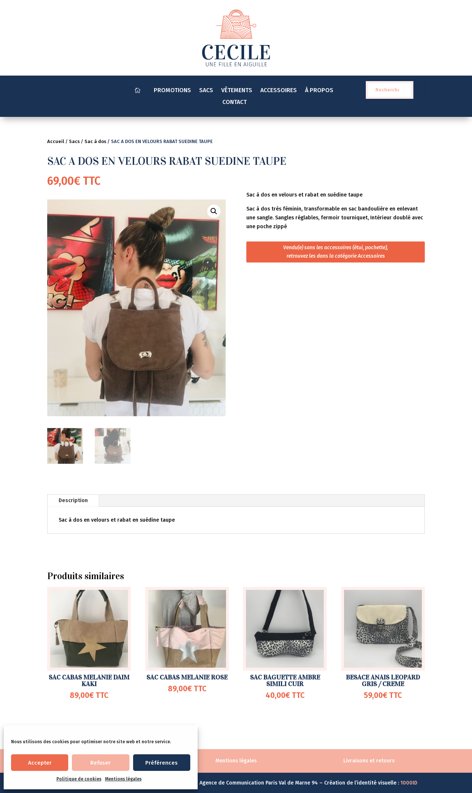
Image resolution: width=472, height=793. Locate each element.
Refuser (100, 762)
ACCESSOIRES (278, 91)
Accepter (40, 762)
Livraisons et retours (369, 761)
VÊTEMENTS (236, 91)
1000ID (408, 783)
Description (73, 500)
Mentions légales (123, 779)
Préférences (161, 762)
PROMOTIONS (172, 91)
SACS (206, 91)
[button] (214, 211)
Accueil (55, 141)
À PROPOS (319, 91)
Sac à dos (95, 141)
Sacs (74, 141)
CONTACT (236, 102)
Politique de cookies (78, 779)
